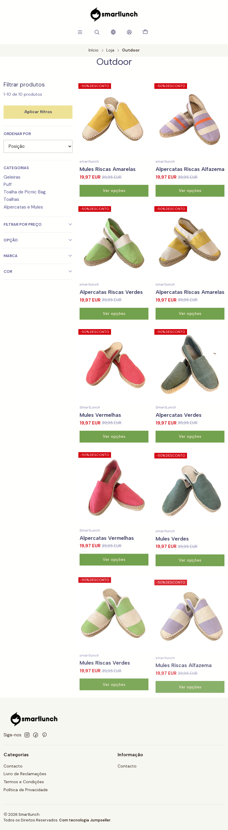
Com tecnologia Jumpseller (85, 820)
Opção (38, 240)
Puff (8, 185)
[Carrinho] (145, 32)
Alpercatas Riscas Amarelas (190, 319)
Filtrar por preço (38, 224)
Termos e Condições (24, 781)
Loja (110, 50)
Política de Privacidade (26, 789)
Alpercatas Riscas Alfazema (190, 169)
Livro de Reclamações (25, 773)
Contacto (13, 766)
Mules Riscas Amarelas (108, 169)
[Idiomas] (113, 32)
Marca (38, 255)
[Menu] (80, 32)
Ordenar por (17, 134)
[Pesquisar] (97, 32)
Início (93, 50)
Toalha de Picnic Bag (25, 192)
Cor (38, 271)
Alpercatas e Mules (23, 207)
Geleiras (12, 177)
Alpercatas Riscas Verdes (111, 312)
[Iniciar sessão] (129, 32)
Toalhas (11, 199)
